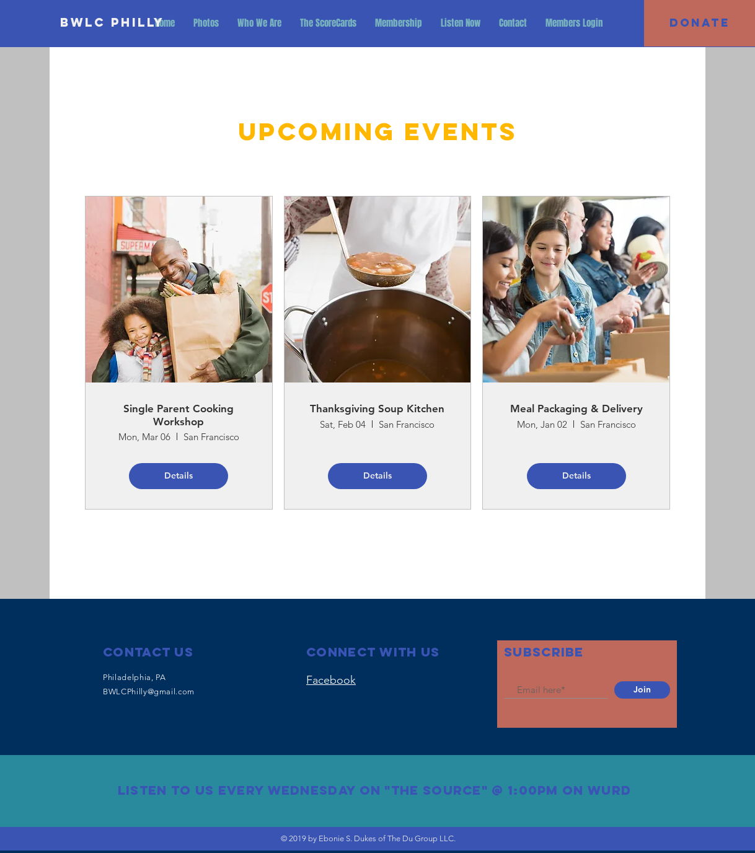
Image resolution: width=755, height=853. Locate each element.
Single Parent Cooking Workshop (178, 414)
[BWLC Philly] (112, 23)
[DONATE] (699, 23)
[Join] (642, 690)
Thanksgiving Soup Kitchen (377, 408)
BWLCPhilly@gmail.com (149, 691)
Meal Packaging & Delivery (576, 408)
